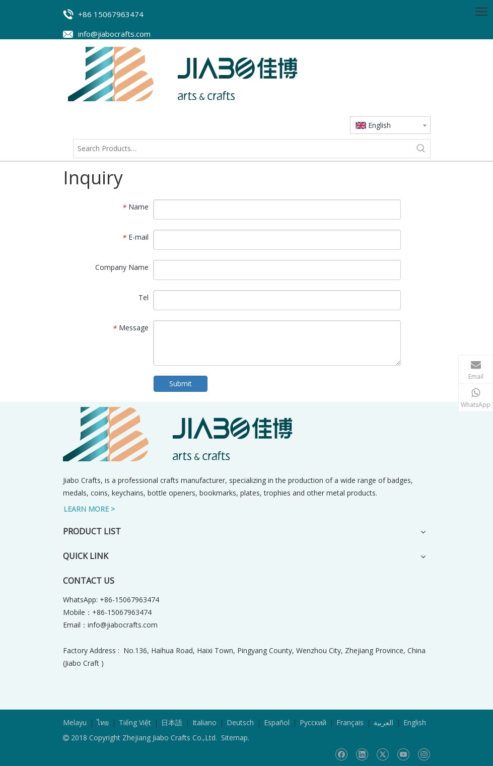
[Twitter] (382, 754)
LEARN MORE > (89, 509)
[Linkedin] (362, 754)
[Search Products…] (243, 149)
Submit (180, 383)
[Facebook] (341, 754)
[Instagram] (423, 754)
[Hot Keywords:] (421, 149)
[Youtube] (403, 754)
